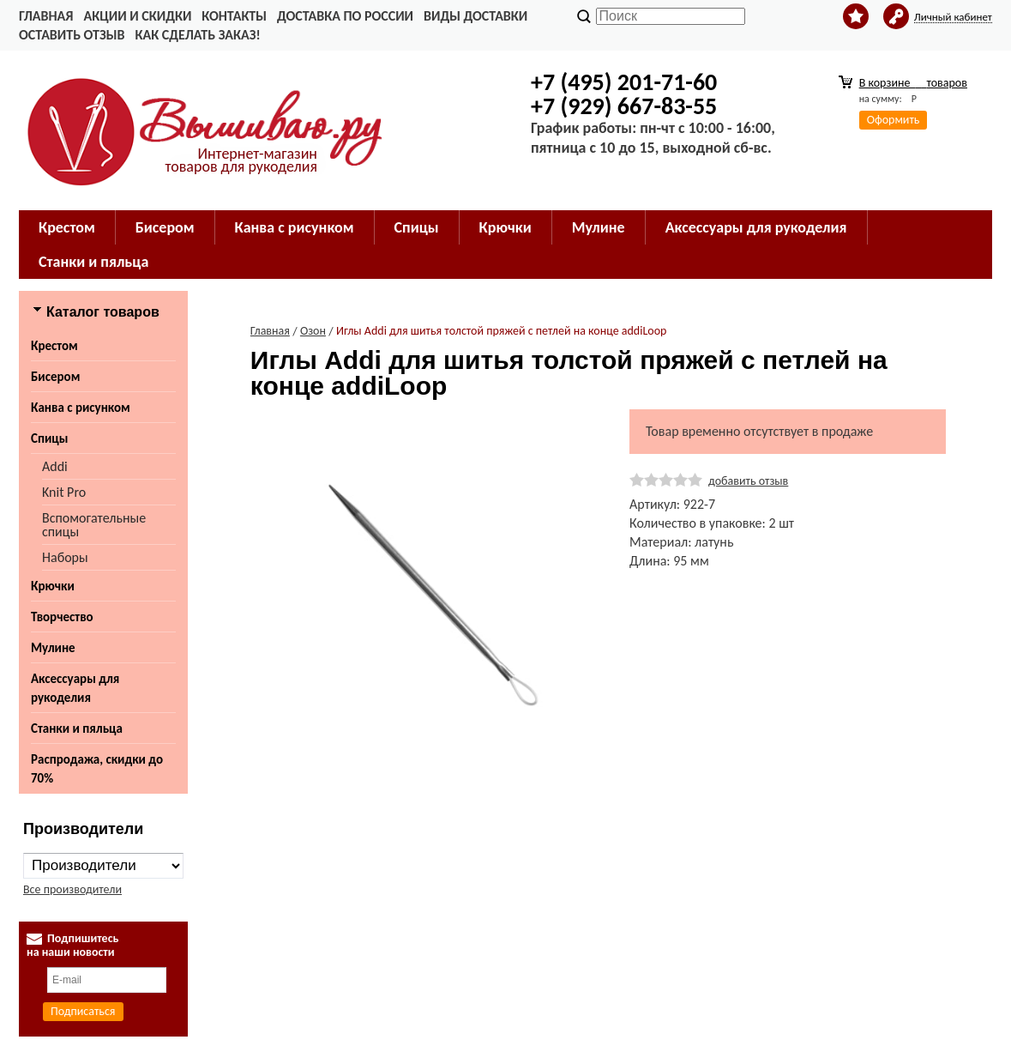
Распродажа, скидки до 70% (97, 769)
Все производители (72, 889)
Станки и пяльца (93, 261)
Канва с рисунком (294, 227)
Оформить (893, 119)
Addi (55, 466)
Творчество (62, 617)
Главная (46, 16)
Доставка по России (345, 16)
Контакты (234, 16)
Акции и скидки (137, 16)
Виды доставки (475, 16)
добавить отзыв (748, 481)
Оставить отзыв (71, 35)
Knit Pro (64, 492)
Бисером (165, 227)
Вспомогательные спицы (94, 525)
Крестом (67, 227)
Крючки (505, 227)
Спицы (416, 227)
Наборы (65, 557)
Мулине (598, 227)
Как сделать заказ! (197, 35)
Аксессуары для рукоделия (756, 227)
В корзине (913, 83)
